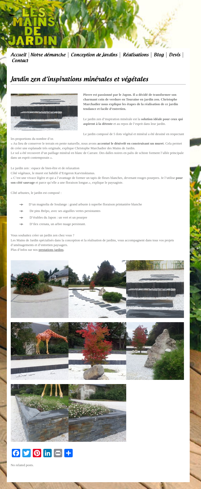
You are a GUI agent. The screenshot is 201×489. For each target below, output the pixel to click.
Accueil (18, 54)
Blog (159, 54)
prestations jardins (51, 250)
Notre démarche (48, 54)
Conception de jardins (94, 54)
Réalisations (136, 54)
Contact (20, 60)
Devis (174, 54)
